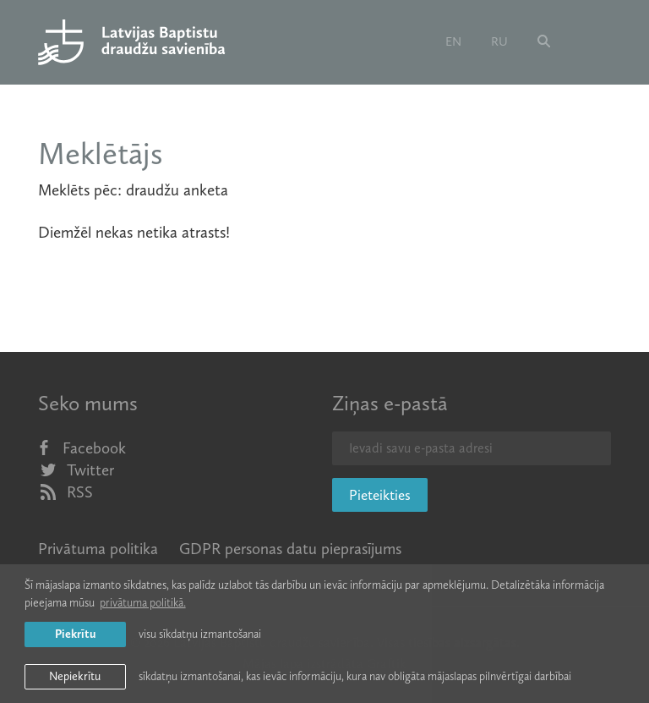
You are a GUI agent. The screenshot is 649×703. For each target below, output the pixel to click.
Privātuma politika (98, 548)
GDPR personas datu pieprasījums (290, 548)
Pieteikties (380, 494)
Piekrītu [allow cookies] (75, 634)
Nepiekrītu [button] (75, 676)
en (453, 41)
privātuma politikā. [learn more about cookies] (143, 603)
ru (499, 41)
